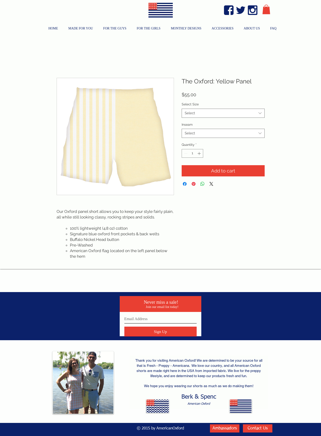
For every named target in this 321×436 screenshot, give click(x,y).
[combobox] (223, 113)
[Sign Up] (160, 331)
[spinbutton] (192, 153)
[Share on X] (211, 184)
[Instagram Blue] (252, 10)
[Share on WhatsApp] (202, 184)
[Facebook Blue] (229, 10)
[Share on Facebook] (185, 184)
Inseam (187, 124)
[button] (266, 9)
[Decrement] (185, 153)
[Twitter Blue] (240, 10)
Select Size (190, 104)
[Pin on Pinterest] (193, 184)
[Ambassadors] (224, 428)
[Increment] (199, 153)
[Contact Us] (257, 428)
